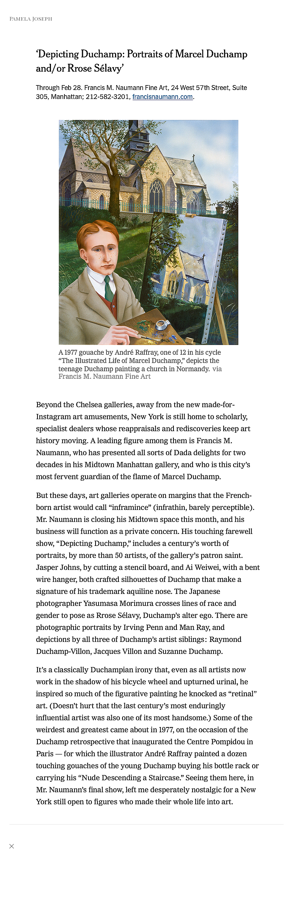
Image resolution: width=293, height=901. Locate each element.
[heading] (26, 19)
